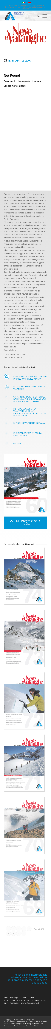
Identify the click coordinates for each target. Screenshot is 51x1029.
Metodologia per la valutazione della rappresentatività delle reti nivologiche (29, 412)
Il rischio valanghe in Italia (29, 423)
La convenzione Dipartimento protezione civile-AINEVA (30, 377)
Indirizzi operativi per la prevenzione (27, 434)
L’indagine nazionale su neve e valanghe (30, 387)
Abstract (18, 443)
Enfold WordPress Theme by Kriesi (25, 1026)
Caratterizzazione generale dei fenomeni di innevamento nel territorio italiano (29, 399)
